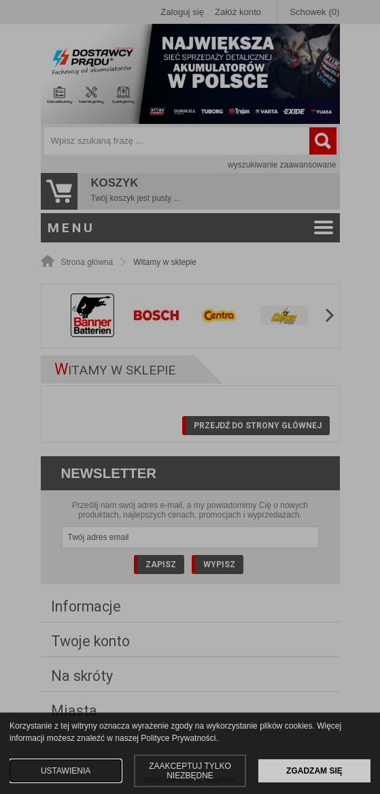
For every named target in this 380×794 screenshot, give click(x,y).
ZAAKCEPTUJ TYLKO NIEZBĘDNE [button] (189, 770)
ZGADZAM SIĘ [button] (314, 771)
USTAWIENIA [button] (65, 771)
